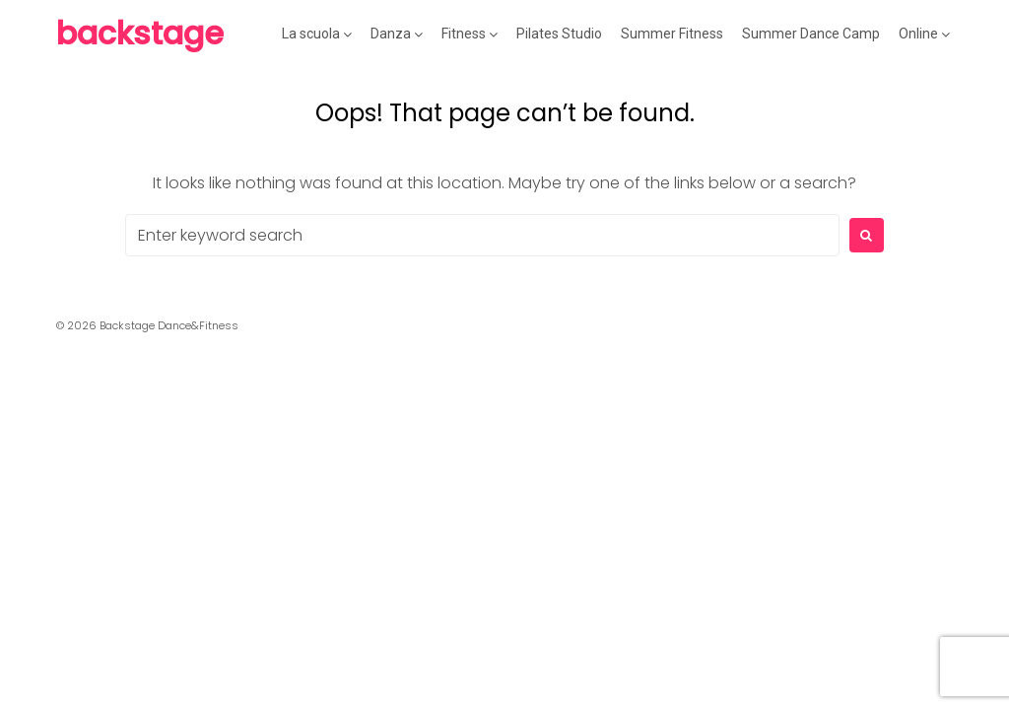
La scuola (311, 33)
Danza (390, 33)
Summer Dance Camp (811, 33)
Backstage (140, 33)
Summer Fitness (672, 33)
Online (918, 33)
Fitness (463, 33)
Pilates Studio (559, 33)
